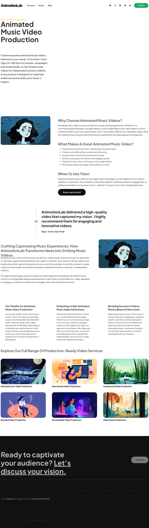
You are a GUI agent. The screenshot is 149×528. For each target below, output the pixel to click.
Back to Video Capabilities (13, 21)
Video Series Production (114, 420)
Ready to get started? (72, 192)
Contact (141, 5)
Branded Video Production (13, 420)
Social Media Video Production (66, 420)
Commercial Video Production (117, 386)
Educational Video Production (66, 386)
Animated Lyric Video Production (16, 386)
